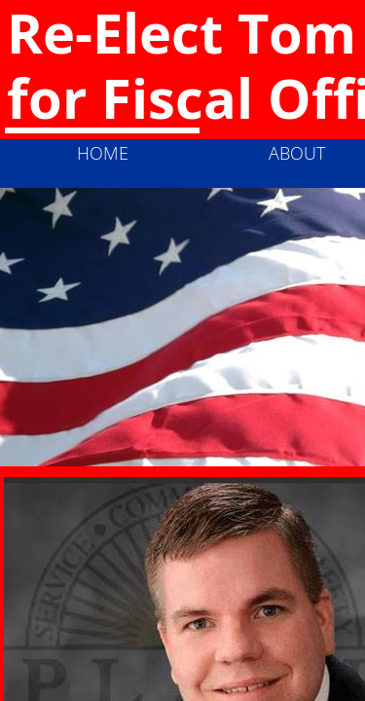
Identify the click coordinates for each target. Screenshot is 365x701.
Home (102, 153)
